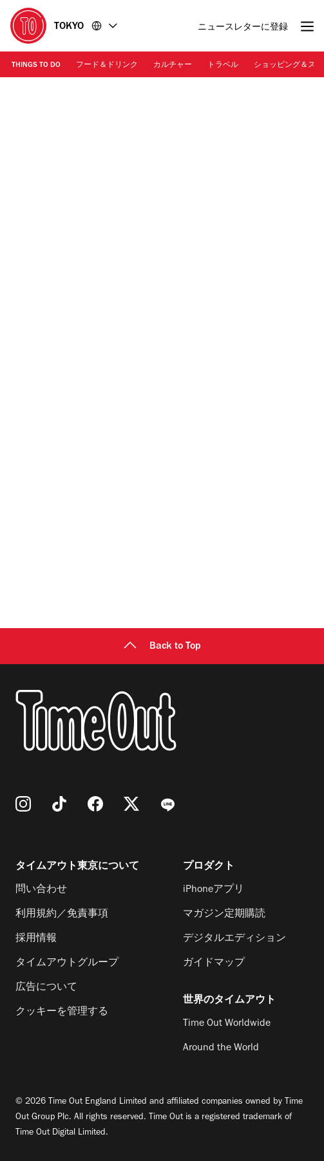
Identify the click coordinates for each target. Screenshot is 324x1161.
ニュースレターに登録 (243, 28)
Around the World (221, 1048)
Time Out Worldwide (227, 1024)
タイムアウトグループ (67, 963)
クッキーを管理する (61, 1012)
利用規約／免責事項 (61, 914)
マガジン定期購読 (224, 914)
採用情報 (36, 939)
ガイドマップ (214, 963)
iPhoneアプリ (213, 890)
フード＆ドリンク (107, 66)
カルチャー (172, 66)
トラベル (222, 66)
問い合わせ (41, 890)
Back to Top (162, 646)
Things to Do (36, 66)
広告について (46, 988)
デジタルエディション (234, 939)
